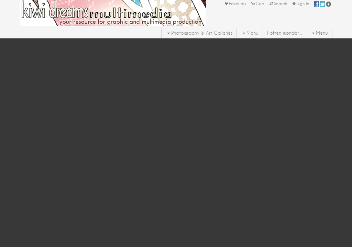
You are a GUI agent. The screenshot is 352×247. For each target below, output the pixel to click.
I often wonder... (284, 33)
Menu (249, 33)
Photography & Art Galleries (199, 33)
